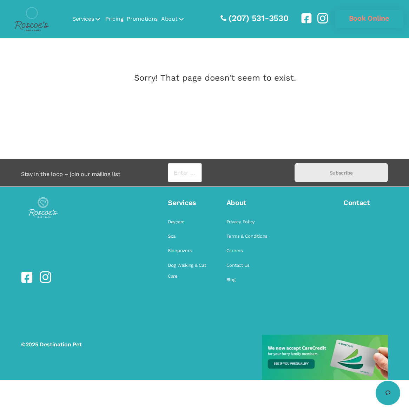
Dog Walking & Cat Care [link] (187, 271)
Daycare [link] (176, 221)
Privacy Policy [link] (240, 221)
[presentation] (248, 172)
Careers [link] (234, 250)
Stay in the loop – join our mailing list (70, 174)
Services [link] (83, 18)
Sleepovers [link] (180, 250)
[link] (304, 18)
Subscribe (341, 173)
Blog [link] (231, 279)
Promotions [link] (142, 18)
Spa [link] (172, 236)
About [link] (169, 18)
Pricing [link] (114, 18)
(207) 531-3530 (259, 18)
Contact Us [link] (238, 265)
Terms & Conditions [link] (247, 236)
